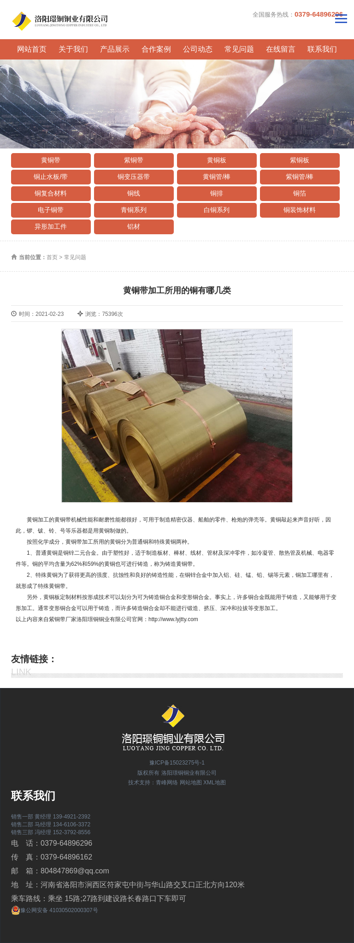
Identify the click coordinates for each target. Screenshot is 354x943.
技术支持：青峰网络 (153, 782)
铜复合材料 (51, 193)
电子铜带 (51, 210)
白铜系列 (217, 210)
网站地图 (191, 782)
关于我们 (73, 49)
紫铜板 (299, 160)
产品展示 (115, 49)
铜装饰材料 (299, 210)
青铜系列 (134, 210)
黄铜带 (50, 160)
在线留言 (280, 49)
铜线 (133, 193)
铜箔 (299, 193)
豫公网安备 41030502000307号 (54, 910)
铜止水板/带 (51, 176)
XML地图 (214, 782)
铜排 (216, 193)
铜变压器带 (134, 176)
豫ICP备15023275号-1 (177, 762)
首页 (52, 257)
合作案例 (156, 49)
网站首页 (32, 49)
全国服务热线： (298, 14)
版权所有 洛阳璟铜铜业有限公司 (176, 773)
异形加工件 (51, 226)
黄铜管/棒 (216, 176)
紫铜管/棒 (299, 176)
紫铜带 (133, 160)
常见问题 (239, 49)
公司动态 (197, 49)
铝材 (133, 226)
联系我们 (322, 49)
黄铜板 (216, 160)
